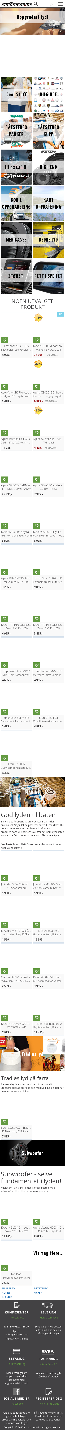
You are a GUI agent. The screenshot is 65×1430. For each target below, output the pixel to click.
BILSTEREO (8, 1288)
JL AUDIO (7, 1297)
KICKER (38, 1292)
